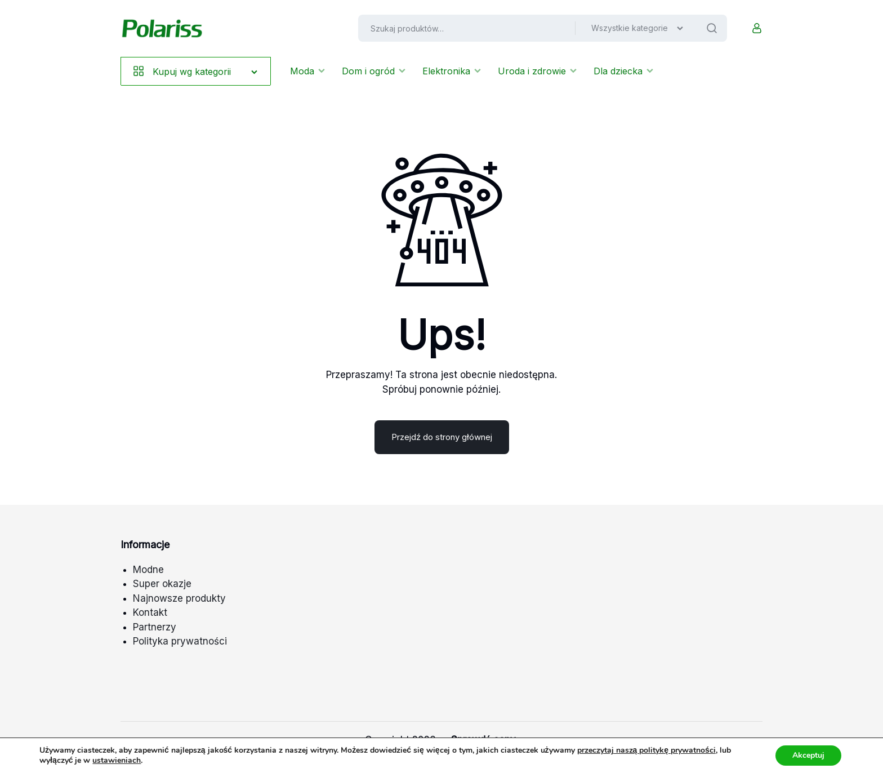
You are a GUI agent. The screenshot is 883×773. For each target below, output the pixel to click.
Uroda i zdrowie (537, 71)
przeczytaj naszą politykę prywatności (646, 750)
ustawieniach (116, 761)
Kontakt (150, 612)
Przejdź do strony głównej (441, 437)
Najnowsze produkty (179, 598)
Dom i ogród (373, 71)
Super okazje (162, 583)
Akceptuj (808, 755)
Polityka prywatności (180, 641)
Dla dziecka (623, 71)
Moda (307, 71)
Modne (148, 569)
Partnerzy (154, 627)
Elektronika (451, 71)
